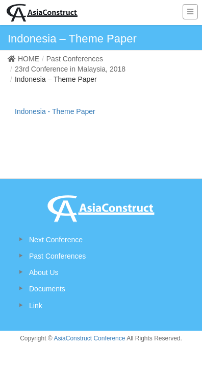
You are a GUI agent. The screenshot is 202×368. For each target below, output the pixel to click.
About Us (44, 272)
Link (35, 306)
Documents (47, 289)
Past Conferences (57, 256)
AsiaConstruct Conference (89, 338)
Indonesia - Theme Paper (55, 111)
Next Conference (56, 240)
